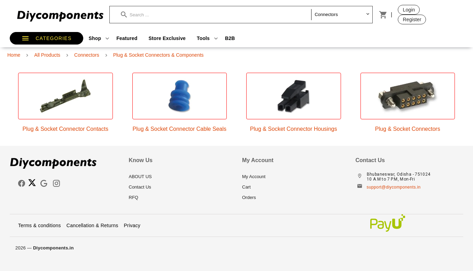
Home (13, 55)
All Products (47, 55)
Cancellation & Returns (92, 225)
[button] (216, 14)
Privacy (132, 225)
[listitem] (180, 177)
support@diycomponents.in (394, 187)
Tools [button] (208, 38)
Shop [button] (100, 38)
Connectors (86, 55)
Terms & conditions (39, 225)
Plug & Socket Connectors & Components (158, 55)
